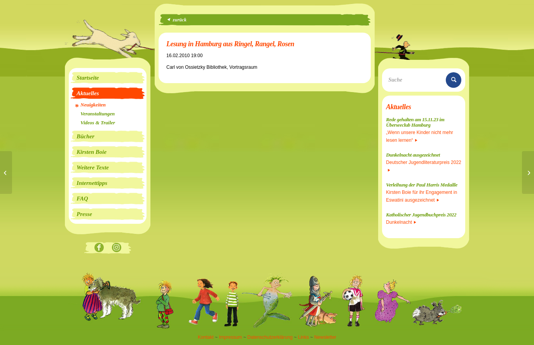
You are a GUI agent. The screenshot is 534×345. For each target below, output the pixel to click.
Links (303, 337)
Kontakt (206, 337)
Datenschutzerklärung (270, 337)
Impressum (230, 337)
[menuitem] (108, 78)
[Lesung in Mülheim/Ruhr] (528, 172)
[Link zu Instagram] (116, 248)
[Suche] (423, 80)
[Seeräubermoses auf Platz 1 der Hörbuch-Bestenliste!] (6, 172)
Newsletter (325, 337)
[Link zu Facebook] (99, 248)
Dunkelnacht (401, 222)
